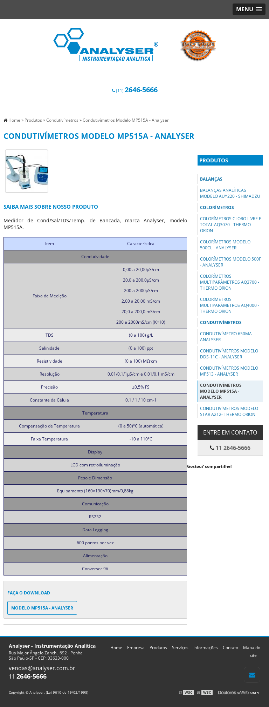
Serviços (180, 648)
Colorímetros (217, 207)
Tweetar (196, 476)
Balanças (211, 179)
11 (28, 676)
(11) (135, 91)
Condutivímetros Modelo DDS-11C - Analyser (229, 354)
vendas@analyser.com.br (42, 668)
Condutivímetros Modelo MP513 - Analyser (229, 371)
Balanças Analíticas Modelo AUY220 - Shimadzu (230, 193)
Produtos (213, 160)
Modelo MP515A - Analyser (42, 608)
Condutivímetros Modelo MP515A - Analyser (221, 391)
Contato (230, 648)
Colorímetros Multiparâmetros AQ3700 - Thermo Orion (229, 282)
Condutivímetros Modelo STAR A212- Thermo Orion (229, 411)
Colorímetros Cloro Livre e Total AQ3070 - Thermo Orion (230, 225)
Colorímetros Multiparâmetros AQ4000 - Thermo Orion (229, 305)
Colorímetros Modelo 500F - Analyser (230, 262)
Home (116, 648)
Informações (205, 648)
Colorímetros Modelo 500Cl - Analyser (225, 245)
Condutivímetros (221, 322)
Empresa (136, 648)
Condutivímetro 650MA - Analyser (227, 337)
